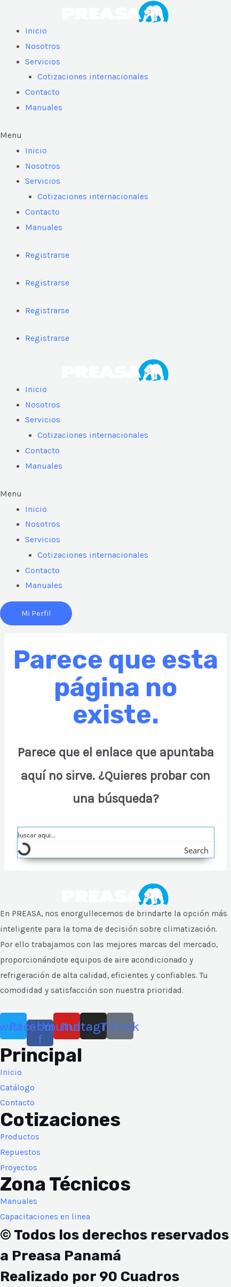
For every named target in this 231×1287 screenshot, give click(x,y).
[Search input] (113, 835)
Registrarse (47, 255)
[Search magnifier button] (206, 850)
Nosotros (42, 46)
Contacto (42, 92)
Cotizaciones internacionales (92, 77)
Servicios (42, 62)
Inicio (36, 31)
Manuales (43, 107)
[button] (115, 135)
